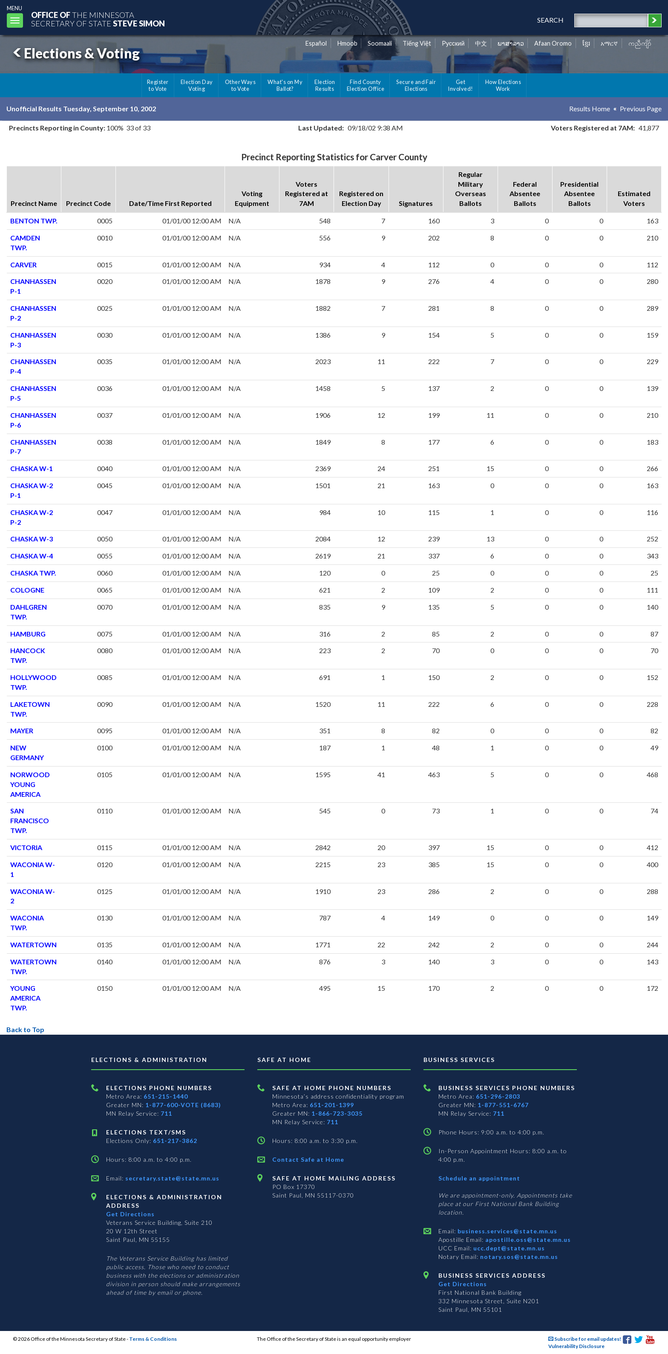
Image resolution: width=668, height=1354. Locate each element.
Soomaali (380, 43)
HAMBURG (28, 634)
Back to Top (25, 1029)
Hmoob (347, 43)
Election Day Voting (197, 85)
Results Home (589, 108)
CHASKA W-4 (31, 556)
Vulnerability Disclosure (576, 1346)
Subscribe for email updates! (584, 1339)
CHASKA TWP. (33, 573)
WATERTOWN (33, 944)
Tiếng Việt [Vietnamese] (417, 43)
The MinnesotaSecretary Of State (98, 19)
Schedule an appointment (479, 1178)
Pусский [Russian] (453, 43)
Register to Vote (158, 85)
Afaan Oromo (553, 43)
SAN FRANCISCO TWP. (29, 820)
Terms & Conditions (153, 1339)
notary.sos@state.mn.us (518, 1256)
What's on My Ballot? (285, 85)
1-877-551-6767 (503, 1104)
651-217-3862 (175, 1140)
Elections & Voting (75, 53)
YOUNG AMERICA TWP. (25, 998)
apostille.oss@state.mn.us (527, 1239)
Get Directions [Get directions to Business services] (462, 1283)
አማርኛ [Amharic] (609, 43)
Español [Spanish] (316, 43)
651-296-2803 (498, 1096)
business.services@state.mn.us (506, 1231)
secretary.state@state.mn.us (171, 1178)
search (550, 20)
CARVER (23, 264)
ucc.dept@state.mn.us (508, 1248)
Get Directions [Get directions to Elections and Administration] (130, 1214)
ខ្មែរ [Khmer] (586, 43)
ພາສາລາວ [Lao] (511, 43)
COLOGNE (27, 590)
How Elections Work (503, 85)
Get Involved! (460, 85)
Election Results (324, 85)
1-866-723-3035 (337, 1113)
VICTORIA (26, 847)
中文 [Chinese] (481, 43)
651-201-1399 (332, 1104)
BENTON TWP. (34, 221)
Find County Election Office (365, 85)
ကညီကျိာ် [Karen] (639, 43)
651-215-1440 (166, 1096)
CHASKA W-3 (31, 539)
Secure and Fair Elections (416, 85)
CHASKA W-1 (31, 468)
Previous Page (641, 108)
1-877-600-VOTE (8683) (183, 1104)
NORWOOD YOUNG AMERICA (30, 784)
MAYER (21, 730)
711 (166, 1113)
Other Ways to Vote (240, 85)
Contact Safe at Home (308, 1159)
